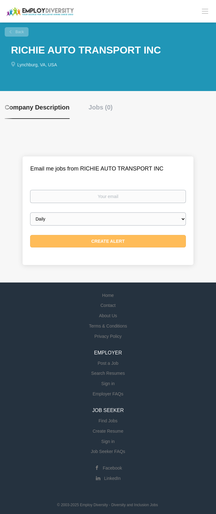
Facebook (112, 468)
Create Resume (107, 431)
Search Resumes (108, 373)
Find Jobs (108, 420)
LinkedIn (112, 478)
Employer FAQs (107, 393)
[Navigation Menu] (205, 11)
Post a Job (107, 363)
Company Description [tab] (37, 107)
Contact (107, 305)
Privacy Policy (108, 336)
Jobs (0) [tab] (101, 107)
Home (108, 295)
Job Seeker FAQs (108, 451)
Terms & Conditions (108, 325)
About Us (108, 315)
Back (19, 32)
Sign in (108, 383)
